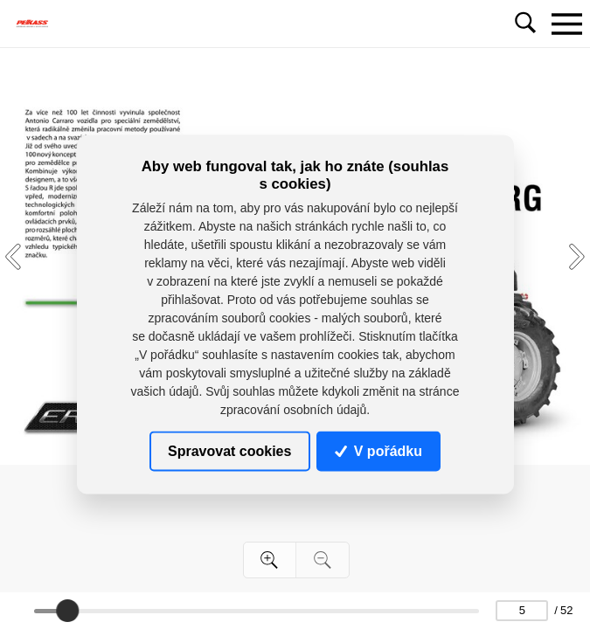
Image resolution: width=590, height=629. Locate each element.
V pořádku (378, 450)
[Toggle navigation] (566, 23)
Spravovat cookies (229, 450)
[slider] (67, 610)
